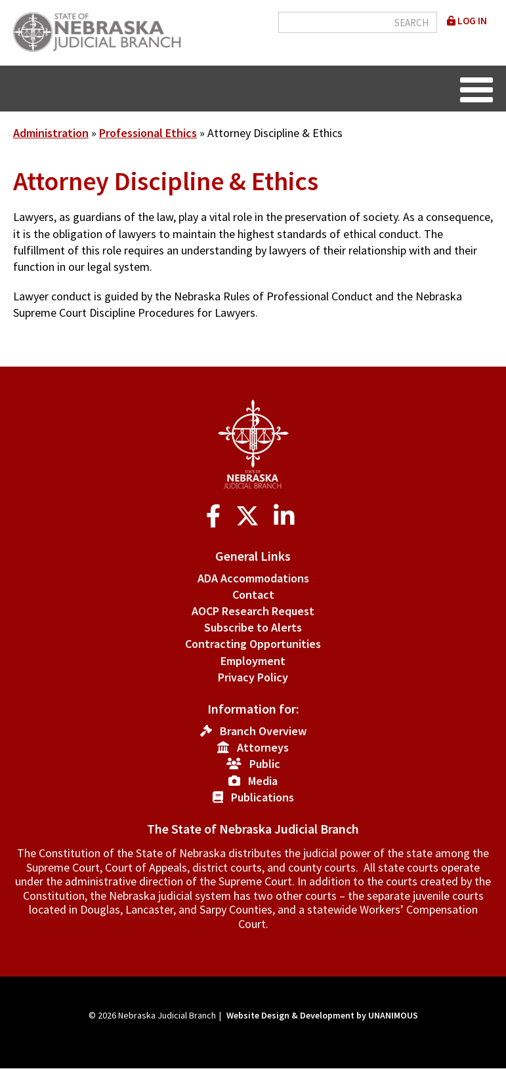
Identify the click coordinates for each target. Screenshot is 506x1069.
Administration (51, 132)
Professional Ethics (148, 132)
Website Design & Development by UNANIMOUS (322, 1015)
